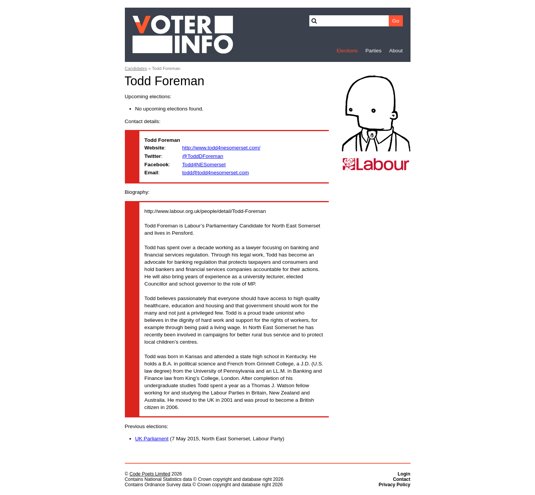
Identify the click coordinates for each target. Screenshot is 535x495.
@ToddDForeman (202, 156)
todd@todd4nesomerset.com (215, 172)
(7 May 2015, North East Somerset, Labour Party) (209, 438)
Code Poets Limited (149, 474)
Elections (346, 51)
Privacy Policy (395, 484)
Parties (373, 51)
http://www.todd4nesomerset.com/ (221, 148)
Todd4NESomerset (204, 164)
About (396, 51)
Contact (402, 479)
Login (404, 474)
